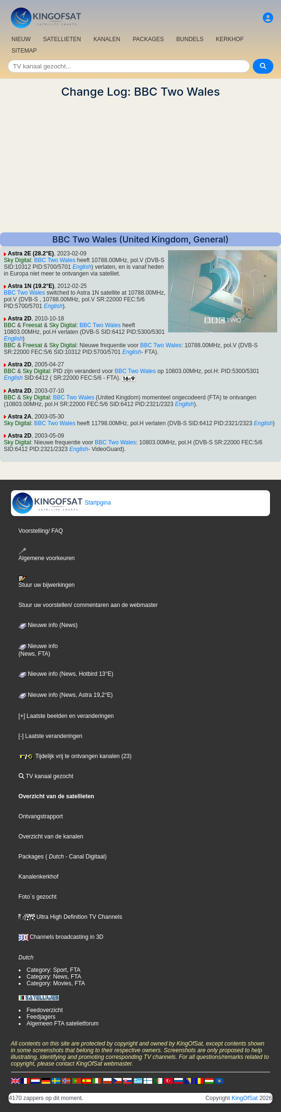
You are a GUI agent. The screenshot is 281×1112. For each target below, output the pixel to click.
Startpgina (61, 502)
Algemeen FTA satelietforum (63, 1023)
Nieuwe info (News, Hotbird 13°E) (66, 674)
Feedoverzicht (45, 1010)
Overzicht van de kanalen (51, 836)
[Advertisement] (140, 165)
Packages (31, 856)
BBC (10, 325)
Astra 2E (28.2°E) (31, 253)
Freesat (32, 325)
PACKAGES (148, 39)
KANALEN (106, 39)
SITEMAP (24, 50)
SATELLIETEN (62, 39)
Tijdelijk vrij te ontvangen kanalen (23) (75, 756)
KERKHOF (230, 39)
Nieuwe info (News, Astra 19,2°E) (66, 695)
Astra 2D (19, 318)
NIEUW (21, 39)
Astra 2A (19, 416)
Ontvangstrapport (41, 816)
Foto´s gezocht (37, 896)
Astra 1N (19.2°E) (31, 286)
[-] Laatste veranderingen (50, 736)
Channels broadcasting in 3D (61, 937)
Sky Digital (17, 260)
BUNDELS (189, 39)
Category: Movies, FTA (56, 983)
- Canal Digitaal (84, 856)
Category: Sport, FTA (53, 970)
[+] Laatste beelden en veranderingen (66, 716)
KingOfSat (245, 1098)
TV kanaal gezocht (46, 776)
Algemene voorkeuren (47, 555)
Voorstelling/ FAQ (41, 531)
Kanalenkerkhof (38, 876)
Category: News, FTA (54, 976)
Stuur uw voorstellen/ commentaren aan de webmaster (88, 605)
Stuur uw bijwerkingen (47, 582)
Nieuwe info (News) (48, 625)
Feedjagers (41, 1016)
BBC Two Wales (54, 260)
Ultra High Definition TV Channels (71, 917)
